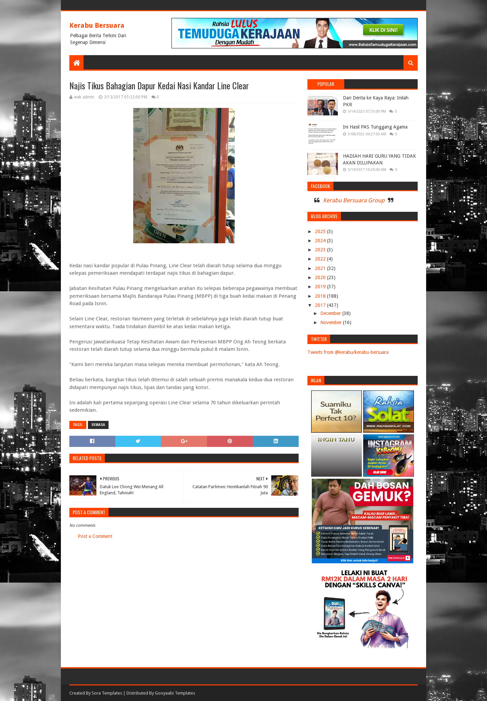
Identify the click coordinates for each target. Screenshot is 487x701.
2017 (321, 305)
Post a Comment (95, 536)
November (331, 322)
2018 (321, 296)
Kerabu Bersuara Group (354, 200)
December (331, 313)
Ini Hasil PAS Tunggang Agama (375, 127)
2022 (321, 259)
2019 (321, 286)
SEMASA (98, 425)
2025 (321, 231)
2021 (321, 268)
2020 (321, 277)
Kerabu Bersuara (96, 25)
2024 (321, 240)
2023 (321, 249)
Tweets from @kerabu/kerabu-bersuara (348, 352)
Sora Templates (107, 693)
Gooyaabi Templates (175, 693)
